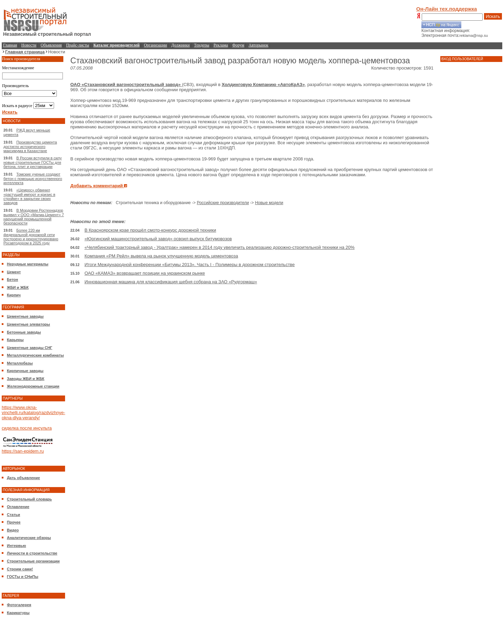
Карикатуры (18, 613)
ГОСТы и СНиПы (22, 576)
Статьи (13, 515)
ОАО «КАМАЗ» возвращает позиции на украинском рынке (144, 273)
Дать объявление (23, 478)
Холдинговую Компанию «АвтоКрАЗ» (263, 84)
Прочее (14, 522)
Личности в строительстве (32, 553)
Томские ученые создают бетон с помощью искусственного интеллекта (32, 178)
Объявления (51, 45)
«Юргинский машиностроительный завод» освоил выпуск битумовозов (158, 238)
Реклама (220, 45)
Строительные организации (33, 561)
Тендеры (201, 45)
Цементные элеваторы (28, 324)
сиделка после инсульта (27, 428)
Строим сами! (20, 569)
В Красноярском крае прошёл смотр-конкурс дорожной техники (150, 230)
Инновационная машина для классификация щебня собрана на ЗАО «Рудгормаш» (170, 281)
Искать (493, 16)
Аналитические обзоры (29, 538)
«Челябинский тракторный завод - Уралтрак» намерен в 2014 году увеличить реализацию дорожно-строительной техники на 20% (219, 247)
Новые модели (269, 202)
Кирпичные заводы (25, 371)
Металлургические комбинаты (35, 355)
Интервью (16, 546)
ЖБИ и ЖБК (18, 287)
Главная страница (25, 51)
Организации (155, 45)
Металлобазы (20, 363)
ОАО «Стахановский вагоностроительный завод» (126, 84)
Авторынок (258, 45)
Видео (13, 530)
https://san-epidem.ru (23, 451)
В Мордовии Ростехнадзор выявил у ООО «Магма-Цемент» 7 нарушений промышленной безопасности (33, 216)
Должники (180, 45)
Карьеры (15, 340)
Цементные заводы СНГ (29, 348)
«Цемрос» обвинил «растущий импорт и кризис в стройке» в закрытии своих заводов (29, 196)
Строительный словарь (29, 499)
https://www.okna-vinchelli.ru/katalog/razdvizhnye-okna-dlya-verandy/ (33, 412)
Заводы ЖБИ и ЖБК (25, 379)
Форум (238, 45)
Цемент (14, 272)
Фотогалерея (19, 605)
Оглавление (18, 507)
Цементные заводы (25, 316)
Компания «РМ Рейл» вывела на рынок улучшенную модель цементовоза (161, 256)
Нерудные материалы (27, 264)
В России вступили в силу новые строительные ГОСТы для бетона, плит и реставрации (32, 162)
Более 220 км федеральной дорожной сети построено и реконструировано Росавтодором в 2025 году (30, 236)
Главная (10, 45)
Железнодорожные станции (33, 386)
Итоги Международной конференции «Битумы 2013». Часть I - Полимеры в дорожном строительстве (189, 264)
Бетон (12, 279)
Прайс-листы (77, 45)
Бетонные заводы (24, 332)
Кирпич (14, 295)
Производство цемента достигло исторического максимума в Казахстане (30, 146)
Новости (28, 45)
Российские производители (223, 202)
